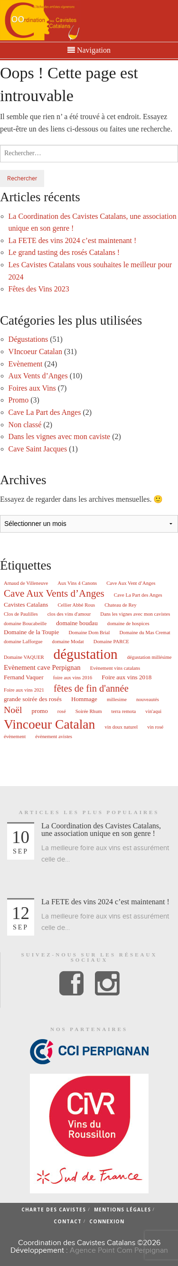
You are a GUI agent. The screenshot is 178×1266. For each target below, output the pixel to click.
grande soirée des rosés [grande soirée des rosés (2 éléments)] (33, 699)
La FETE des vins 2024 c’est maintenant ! (73, 240)
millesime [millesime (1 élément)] (117, 699)
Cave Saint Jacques (38, 449)
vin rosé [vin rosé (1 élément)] (155, 727)
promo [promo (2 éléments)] (39, 711)
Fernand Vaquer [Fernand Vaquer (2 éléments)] (24, 677)
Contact (68, 1221)
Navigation (89, 50)
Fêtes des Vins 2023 (39, 289)
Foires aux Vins (32, 388)
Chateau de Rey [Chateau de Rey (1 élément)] (120, 605)
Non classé (25, 425)
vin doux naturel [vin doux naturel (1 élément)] (121, 727)
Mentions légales (122, 1209)
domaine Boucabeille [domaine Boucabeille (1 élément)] (25, 623)
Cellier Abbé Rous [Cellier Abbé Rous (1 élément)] (76, 605)
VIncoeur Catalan (35, 351)
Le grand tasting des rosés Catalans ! (64, 252)
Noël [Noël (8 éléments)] (13, 710)
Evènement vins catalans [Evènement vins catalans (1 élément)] (115, 668)
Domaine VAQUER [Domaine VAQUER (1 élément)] (24, 657)
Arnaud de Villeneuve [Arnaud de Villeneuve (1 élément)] (26, 583)
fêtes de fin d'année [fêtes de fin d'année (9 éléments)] (91, 688)
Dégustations (28, 339)
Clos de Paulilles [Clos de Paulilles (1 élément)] (21, 614)
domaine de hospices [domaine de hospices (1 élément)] (128, 623)
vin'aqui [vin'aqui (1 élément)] (153, 711)
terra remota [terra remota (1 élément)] (124, 711)
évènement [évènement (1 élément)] (15, 736)
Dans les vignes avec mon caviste (60, 436)
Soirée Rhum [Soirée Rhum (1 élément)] (88, 711)
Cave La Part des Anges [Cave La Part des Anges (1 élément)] (138, 595)
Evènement (26, 364)
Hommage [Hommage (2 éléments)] (84, 699)
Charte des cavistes (53, 1209)
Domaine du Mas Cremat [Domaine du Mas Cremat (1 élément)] (144, 632)
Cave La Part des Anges (45, 412)
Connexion (106, 1221)
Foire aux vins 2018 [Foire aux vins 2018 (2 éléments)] (126, 677)
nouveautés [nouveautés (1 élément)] (147, 699)
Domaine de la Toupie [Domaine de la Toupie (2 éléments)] (31, 632)
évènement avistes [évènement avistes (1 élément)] (53, 736)
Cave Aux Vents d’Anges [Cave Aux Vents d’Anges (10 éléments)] (54, 594)
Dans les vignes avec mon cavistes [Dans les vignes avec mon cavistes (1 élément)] (135, 614)
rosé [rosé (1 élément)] (61, 711)
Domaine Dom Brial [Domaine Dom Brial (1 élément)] (89, 632)
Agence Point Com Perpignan (119, 1250)
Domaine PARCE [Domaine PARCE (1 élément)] (111, 641)
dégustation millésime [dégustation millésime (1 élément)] (149, 657)
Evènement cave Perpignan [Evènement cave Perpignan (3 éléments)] (42, 667)
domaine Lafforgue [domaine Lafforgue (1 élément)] (23, 641)
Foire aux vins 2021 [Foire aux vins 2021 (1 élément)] (24, 690)
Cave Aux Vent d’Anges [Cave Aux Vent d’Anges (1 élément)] (130, 583)
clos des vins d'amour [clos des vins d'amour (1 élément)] (69, 614)
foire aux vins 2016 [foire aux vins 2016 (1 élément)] (73, 677)
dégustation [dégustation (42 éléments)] (86, 654)
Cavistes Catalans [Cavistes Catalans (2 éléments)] (26, 604)
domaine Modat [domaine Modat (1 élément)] (68, 641)
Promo (19, 400)
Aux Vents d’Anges (38, 376)
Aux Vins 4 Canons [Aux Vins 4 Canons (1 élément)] (77, 583)
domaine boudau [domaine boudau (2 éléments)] (77, 623)
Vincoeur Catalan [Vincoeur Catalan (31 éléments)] (49, 724)
